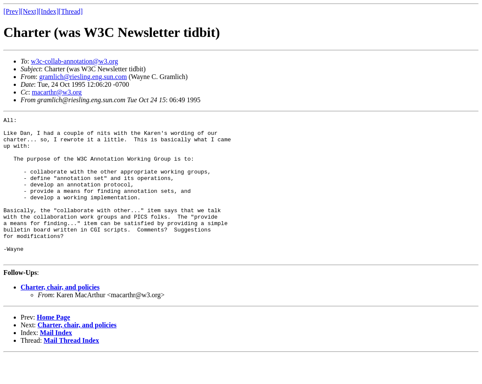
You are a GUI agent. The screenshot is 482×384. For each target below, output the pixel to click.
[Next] (30, 11)
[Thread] (71, 11)
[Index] (49, 11)
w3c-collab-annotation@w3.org (74, 61)
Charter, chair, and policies (60, 315)
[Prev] (12, 11)
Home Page (53, 345)
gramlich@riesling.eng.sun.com (83, 76)
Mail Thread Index (71, 368)
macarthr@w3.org (56, 92)
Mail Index (56, 361)
